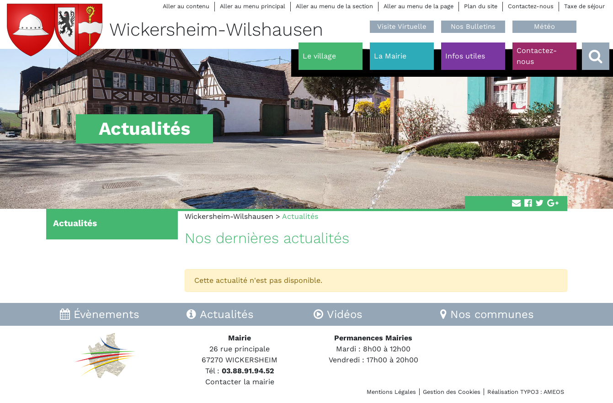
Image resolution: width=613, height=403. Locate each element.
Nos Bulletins (473, 26)
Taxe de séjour (584, 6)
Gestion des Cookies (451, 391)
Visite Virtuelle (401, 26)
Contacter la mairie (239, 381)
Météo (544, 26)
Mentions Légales (391, 391)
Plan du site (480, 6)
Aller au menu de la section (334, 6)
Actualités (75, 223)
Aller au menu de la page (418, 6)
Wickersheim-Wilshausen (229, 216)
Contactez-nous (531, 6)
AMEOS (554, 391)
